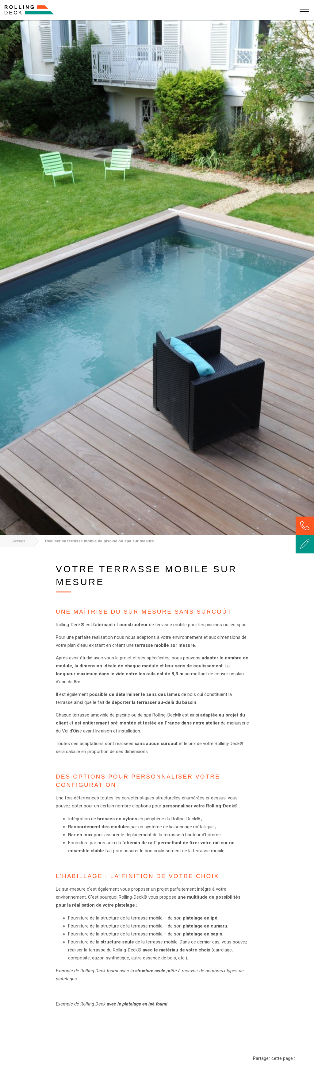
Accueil (18, 541)
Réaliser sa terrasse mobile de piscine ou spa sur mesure (99, 541)
